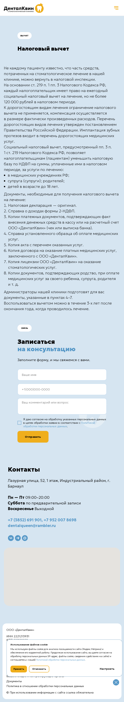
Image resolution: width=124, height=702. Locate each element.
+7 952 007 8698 (60, 520)
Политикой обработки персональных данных (59, 424)
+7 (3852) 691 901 (25, 520)
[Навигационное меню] (116, 8)
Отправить (33, 437)
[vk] (11, 538)
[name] (62, 375)
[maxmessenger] (25, 538)
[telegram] (18, 538)
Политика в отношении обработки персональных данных (45, 686)
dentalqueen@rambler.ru (32, 525)
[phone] (62, 389)
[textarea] (62, 406)
